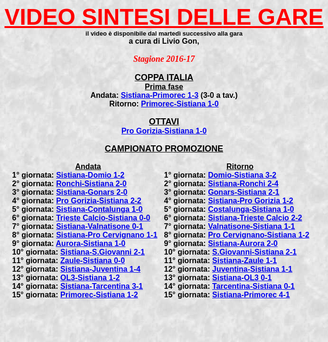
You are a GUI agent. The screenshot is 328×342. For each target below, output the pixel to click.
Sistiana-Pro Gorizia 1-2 (250, 201)
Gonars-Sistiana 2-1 (243, 192)
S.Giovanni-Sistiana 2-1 (254, 252)
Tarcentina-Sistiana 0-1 (253, 286)
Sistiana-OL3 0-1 (242, 278)
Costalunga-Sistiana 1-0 (251, 209)
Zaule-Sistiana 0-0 (92, 260)
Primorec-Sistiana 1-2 (99, 295)
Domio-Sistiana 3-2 (242, 175)
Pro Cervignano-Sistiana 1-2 (258, 235)
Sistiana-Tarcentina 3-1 (101, 286)
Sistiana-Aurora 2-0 (243, 243)
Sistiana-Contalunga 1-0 (99, 209)
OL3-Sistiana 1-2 (90, 278)
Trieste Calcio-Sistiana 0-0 (103, 218)
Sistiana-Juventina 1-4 (100, 269)
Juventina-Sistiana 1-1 (252, 269)
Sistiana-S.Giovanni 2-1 (102, 252)
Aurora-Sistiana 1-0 (91, 243)
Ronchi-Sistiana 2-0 (91, 184)
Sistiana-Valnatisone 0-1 (99, 226)
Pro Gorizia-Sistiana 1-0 (164, 131)
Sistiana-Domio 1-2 (90, 175)
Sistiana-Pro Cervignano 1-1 (106, 235)
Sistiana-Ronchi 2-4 (243, 184)
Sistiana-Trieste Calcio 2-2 (255, 218)
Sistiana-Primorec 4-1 (251, 295)
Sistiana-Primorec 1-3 (159, 95)
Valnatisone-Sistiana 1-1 (251, 226)
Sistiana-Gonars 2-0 (91, 192)
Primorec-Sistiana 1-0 (180, 104)
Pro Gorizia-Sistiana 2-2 (98, 201)
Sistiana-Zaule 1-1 (244, 260)
